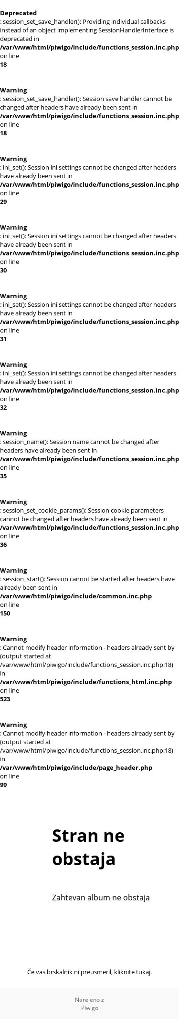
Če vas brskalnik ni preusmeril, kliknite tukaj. (89, 972)
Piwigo (89, 1008)
